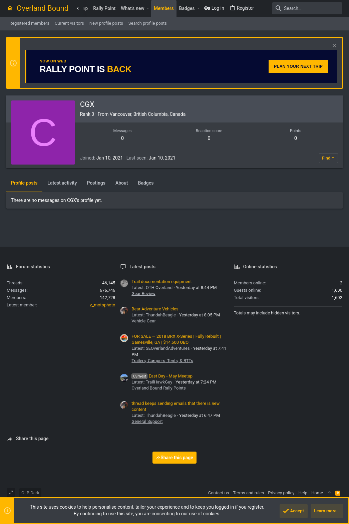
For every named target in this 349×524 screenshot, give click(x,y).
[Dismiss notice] (333, 46)
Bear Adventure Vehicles (154, 308)
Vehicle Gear (143, 320)
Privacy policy (281, 492)
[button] (148, 8)
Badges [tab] (146, 183)
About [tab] (122, 183)
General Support (146, 421)
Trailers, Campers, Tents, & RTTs (162, 360)
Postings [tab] (97, 183)
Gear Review (143, 293)
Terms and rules (248, 492)
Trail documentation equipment (161, 281)
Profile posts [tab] (25, 183)
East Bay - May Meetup (162, 375)
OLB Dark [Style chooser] (30, 492)
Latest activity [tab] (63, 183)
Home (317, 492)
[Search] (300, 8)
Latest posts (142, 266)
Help (302, 492)
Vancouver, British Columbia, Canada (148, 114)
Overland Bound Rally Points (158, 387)
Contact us (218, 492)
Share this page (174, 457)
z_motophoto (102, 304)
